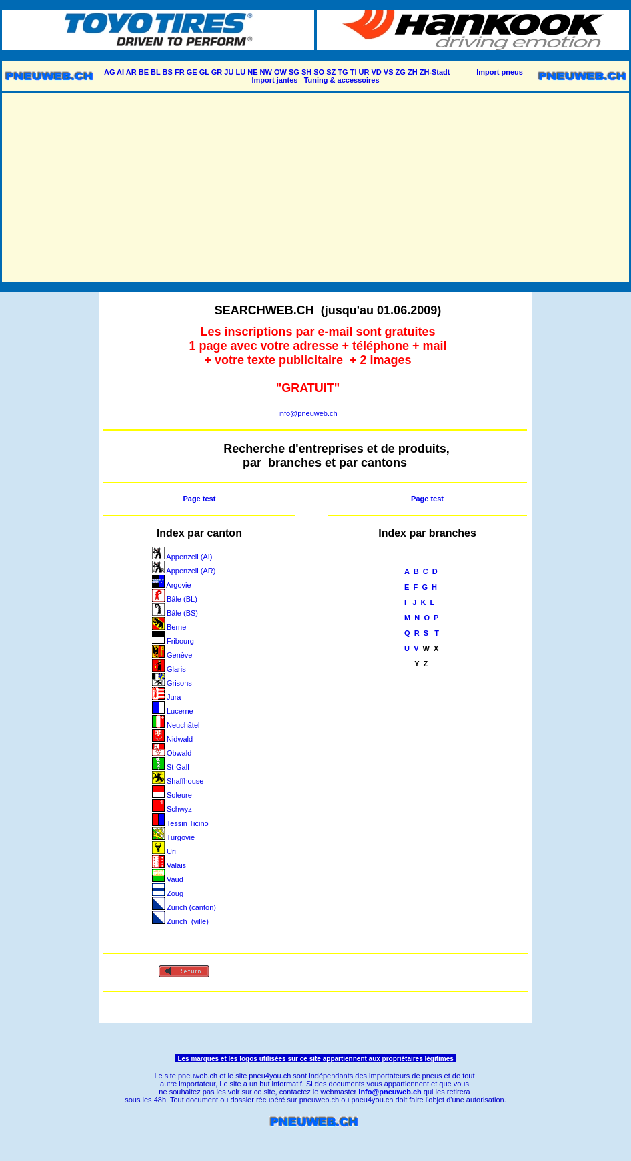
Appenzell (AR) (190, 571)
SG (294, 72)
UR (364, 72)
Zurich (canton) (191, 907)
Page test (199, 499)
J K (417, 602)
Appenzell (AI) (189, 557)
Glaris (176, 669)
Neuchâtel (183, 725)
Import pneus (499, 72)
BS (168, 72)
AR (131, 72)
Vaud (175, 879)
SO (318, 72)
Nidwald (180, 739)
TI (353, 72)
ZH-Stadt (435, 72)
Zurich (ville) (188, 921)
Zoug (175, 893)
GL (204, 72)
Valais (176, 865)
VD (377, 72)
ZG (401, 72)
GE (192, 72)
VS (389, 72)
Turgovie (181, 837)
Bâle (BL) (182, 599)
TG (343, 72)
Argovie (178, 585)
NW (266, 72)
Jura (174, 697)
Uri (171, 851)
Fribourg (180, 641)
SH (306, 72)
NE (252, 72)
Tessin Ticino (188, 823)
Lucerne (180, 711)
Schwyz (179, 809)
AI (120, 72)
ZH (413, 72)
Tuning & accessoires (342, 80)
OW (280, 72)
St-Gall (178, 767)
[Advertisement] (364, 187)
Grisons (179, 683)
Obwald (179, 753)
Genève (180, 655)
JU (228, 72)
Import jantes (274, 80)
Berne (176, 627)
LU (240, 72)
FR (180, 72)
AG (109, 72)
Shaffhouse (185, 781)
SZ (331, 72)
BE (144, 72)
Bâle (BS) (182, 613)
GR (217, 72)
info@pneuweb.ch (307, 413)
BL (155, 72)
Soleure (179, 795)
